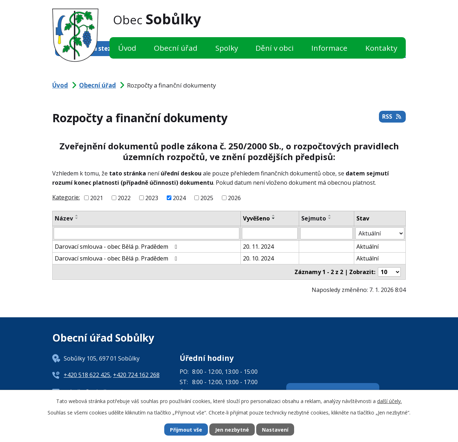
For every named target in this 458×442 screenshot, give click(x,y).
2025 (206, 198)
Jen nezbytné (232, 429)
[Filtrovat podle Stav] (379, 233)
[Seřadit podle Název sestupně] (77, 218)
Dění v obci (274, 48)
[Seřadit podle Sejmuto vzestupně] (330, 215)
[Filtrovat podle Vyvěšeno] (270, 233)
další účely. (389, 401)
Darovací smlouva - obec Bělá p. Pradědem (117, 246)
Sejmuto (313, 218)
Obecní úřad (176, 48)
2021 (96, 198)
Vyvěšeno (256, 218)
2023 (151, 198)
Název (64, 218)
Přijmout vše (186, 429)
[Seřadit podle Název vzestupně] (77, 215)
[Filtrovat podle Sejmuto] (326, 233)
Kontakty (381, 48)
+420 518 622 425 (87, 375)
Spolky (226, 48)
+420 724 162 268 (136, 375)
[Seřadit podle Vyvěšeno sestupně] (274, 218)
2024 (179, 198)
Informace (329, 48)
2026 (234, 198)
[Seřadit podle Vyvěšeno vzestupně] (274, 215)
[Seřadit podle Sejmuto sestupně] (330, 218)
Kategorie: (66, 197)
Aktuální (367, 246)
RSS (392, 116)
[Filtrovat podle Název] (146, 233)
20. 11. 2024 (258, 246)
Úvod (127, 48)
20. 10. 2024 (258, 258)
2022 (124, 198)
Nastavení (275, 429)
